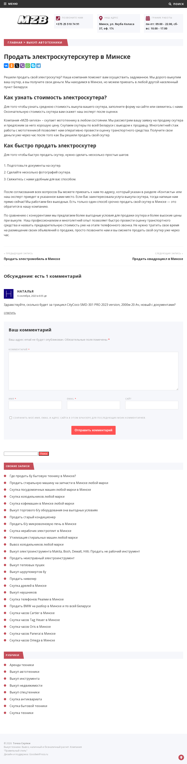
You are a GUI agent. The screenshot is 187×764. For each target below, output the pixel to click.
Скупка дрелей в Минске (28, 585)
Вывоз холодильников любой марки (37, 544)
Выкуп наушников (23, 592)
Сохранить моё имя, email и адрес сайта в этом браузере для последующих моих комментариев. (79, 417)
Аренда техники (22, 665)
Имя (12, 398)
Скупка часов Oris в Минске (30, 626)
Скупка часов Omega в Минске (33, 640)
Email (71, 398)
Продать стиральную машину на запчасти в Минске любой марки (60, 483)
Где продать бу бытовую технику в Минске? (43, 476)
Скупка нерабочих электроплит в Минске (41, 531)
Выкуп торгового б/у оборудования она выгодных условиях (55, 510)
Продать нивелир (23, 579)
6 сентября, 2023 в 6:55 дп (32, 296)
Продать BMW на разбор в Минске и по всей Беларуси (51, 606)
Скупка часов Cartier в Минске (32, 613)
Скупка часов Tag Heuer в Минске (35, 620)
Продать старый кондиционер (33, 517)
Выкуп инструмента (25, 678)
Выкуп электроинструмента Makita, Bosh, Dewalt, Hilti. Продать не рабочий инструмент (76, 551)
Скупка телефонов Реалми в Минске (37, 599)
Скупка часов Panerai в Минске (33, 633)
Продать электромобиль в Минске (32, 259)
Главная (16, 42)
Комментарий (19, 349)
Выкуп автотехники (47, 42)
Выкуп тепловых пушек (27, 565)
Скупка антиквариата (26, 699)
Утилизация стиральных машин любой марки (44, 537)
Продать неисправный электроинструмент (43, 558)
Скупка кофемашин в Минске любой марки (42, 503)
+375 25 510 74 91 (67, 24)
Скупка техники (21, 713)
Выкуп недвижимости (26, 685)
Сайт (128, 398)
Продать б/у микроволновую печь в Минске (44, 524)
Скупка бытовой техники (29, 706)
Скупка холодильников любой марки (38, 496)
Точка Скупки (33, 23)
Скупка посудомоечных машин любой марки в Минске (51, 489)
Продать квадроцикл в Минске (157, 259)
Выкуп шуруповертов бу (28, 572)
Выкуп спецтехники (25, 692)
